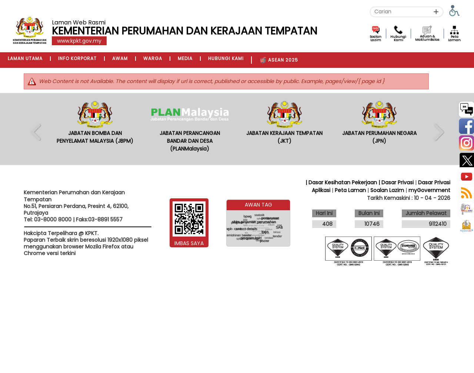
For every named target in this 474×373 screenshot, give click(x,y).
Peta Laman (454, 38)
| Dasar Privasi (396, 182)
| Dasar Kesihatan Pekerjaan (342, 182)
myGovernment (429, 190)
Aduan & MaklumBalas (427, 38)
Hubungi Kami (398, 38)
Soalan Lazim (375, 38)
